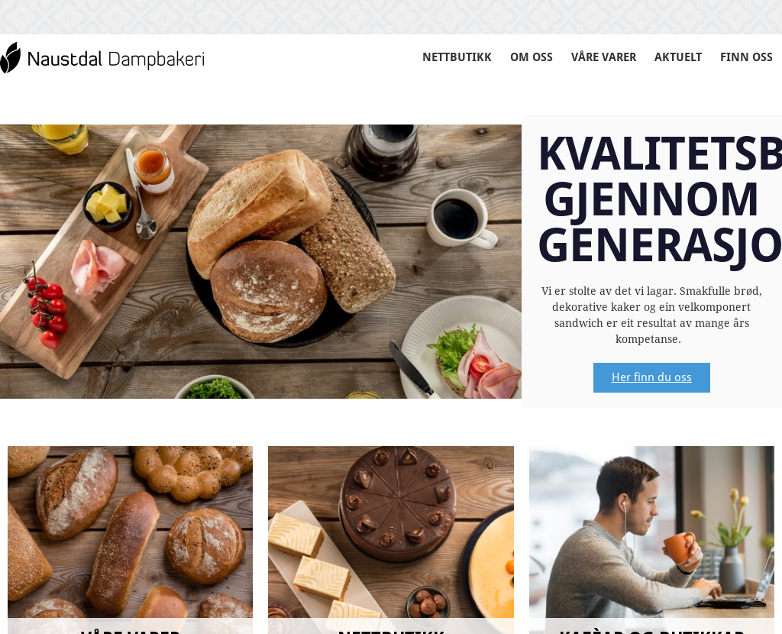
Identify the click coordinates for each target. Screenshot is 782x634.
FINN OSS (746, 56)
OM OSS (514, 56)
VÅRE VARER (592, 56)
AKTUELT (674, 56)
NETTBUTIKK (436, 56)
